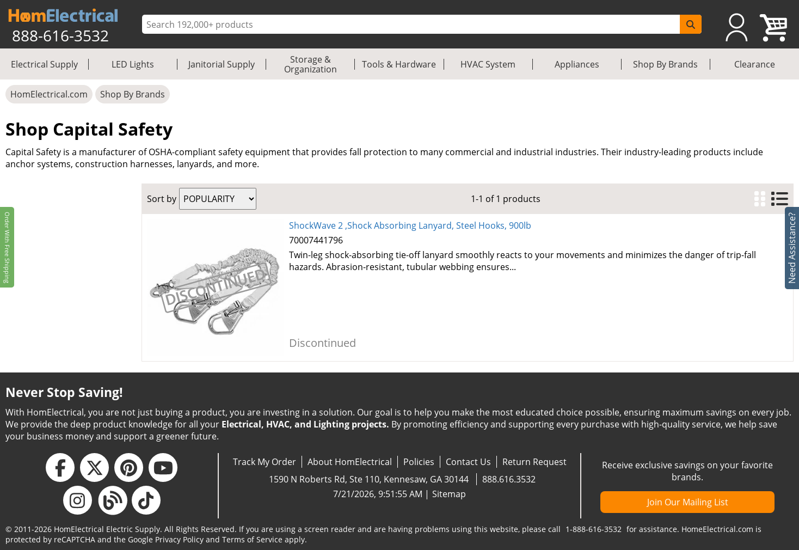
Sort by (161, 199)
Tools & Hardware (399, 64)
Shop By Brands (665, 64)
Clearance (754, 64)
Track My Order (264, 462)
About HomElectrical (350, 462)
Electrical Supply (44, 64)
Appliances (577, 64)
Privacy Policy (179, 539)
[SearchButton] (691, 24)
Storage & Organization (310, 64)
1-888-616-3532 (594, 529)
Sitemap (449, 494)
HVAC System (487, 64)
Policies (418, 462)
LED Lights (133, 64)
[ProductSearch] (412, 24)
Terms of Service (252, 539)
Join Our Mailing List (687, 502)
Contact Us (468, 462)
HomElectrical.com (49, 94)
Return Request (534, 462)
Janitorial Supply (221, 64)
